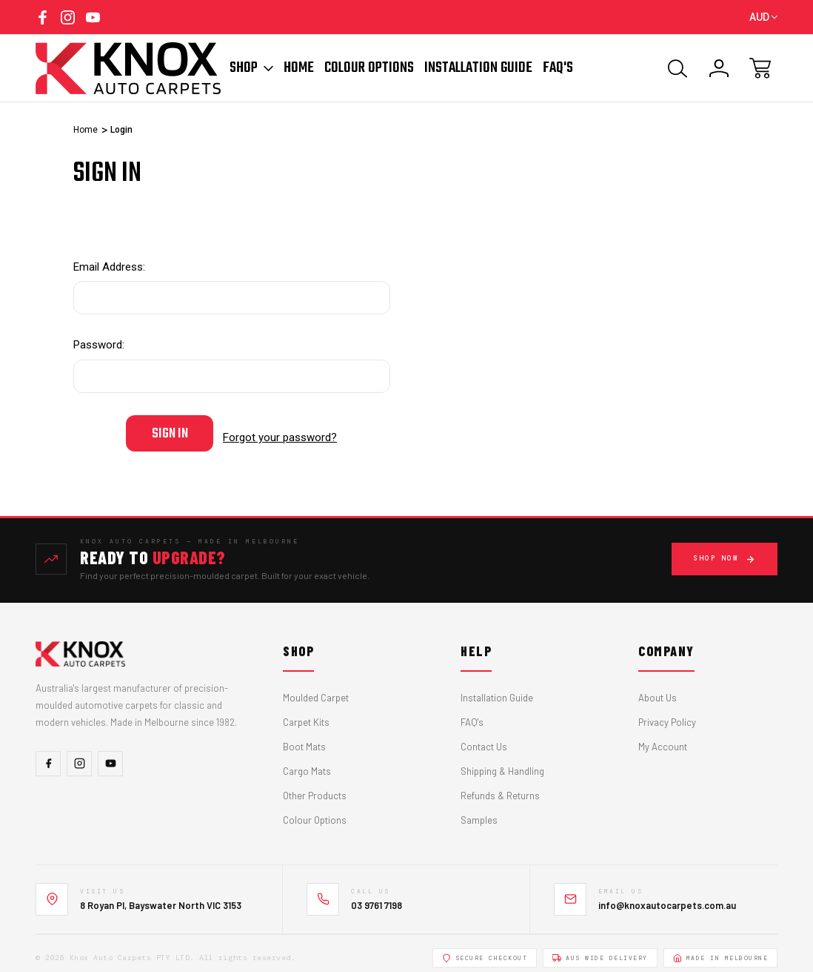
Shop (251, 68)
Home (299, 68)
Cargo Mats (307, 763)
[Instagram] (79, 754)
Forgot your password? (280, 433)
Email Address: (109, 267)
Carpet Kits (306, 714)
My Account (662, 738)
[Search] (677, 68)
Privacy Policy (667, 714)
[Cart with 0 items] (760, 68)
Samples (479, 812)
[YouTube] (110, 754)
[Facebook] (48, 754)
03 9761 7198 (376, 896)
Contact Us (484, 738)
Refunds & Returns (500, 787)
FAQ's (472, 714)
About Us (657, 689)
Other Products (315, 787)
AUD (763, 17)
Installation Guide (478, 68)
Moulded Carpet (316, 689)
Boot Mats (304, 738)
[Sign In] (719, 68)
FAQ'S (558, 68)
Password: (98, 344)
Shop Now (724, 550)
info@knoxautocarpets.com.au (667, 896)
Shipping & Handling (502, 763)
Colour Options (369, 68)
